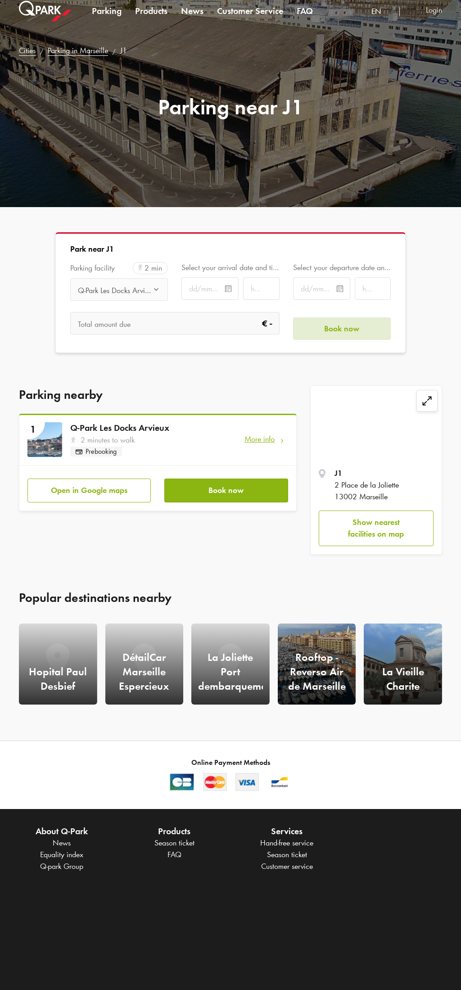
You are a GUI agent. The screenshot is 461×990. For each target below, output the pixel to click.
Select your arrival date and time (230, 267)
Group (61, 866)
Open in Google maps (89, 485)
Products (151, 19)
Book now (226, 485)
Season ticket (174, 843)
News (192, 19)
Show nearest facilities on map (376, 528)
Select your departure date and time (342, 267)
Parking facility (92, 268)
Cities (27, 50)
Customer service (287, 866)
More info (259, 439)
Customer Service (250, 19)
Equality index (61, 854)
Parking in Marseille (78, 50)
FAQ (305, 19)
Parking (107, 19)
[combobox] (382, 21)
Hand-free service (286, 843)
